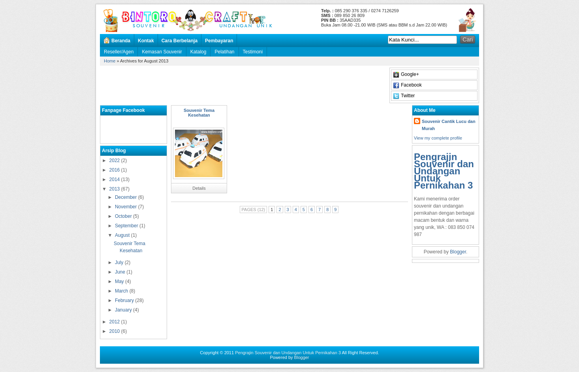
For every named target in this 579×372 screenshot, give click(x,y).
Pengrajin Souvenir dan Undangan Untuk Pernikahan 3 (444, 171)
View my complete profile (438, 138)
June (120, 272)
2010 (115, 331)
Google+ (410, 74)
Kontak (146, 40)
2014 (115, 179)
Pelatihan (224, 52)
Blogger (458, 252)
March (122, 291)
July (120, 262)
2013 (115, 189)
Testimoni (253, 52)
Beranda (120, 40)
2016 (115, 170)
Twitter (408, 95)
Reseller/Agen (118, 52)
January (124, 310)
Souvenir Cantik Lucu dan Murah (449, 125)
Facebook (411, 85)
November (126, 207)
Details (199, 188)
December (126, 197)
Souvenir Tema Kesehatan (199, 112)
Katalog (198, 52)
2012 (115, 322)
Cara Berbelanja (179, 40)
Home (109, 61)
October (124, 216)
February (125, 300)
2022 (115, 160)
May (120, 281)
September (127, 225)
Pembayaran (219, 40)
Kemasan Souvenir (162, 52)
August (123, 235)
